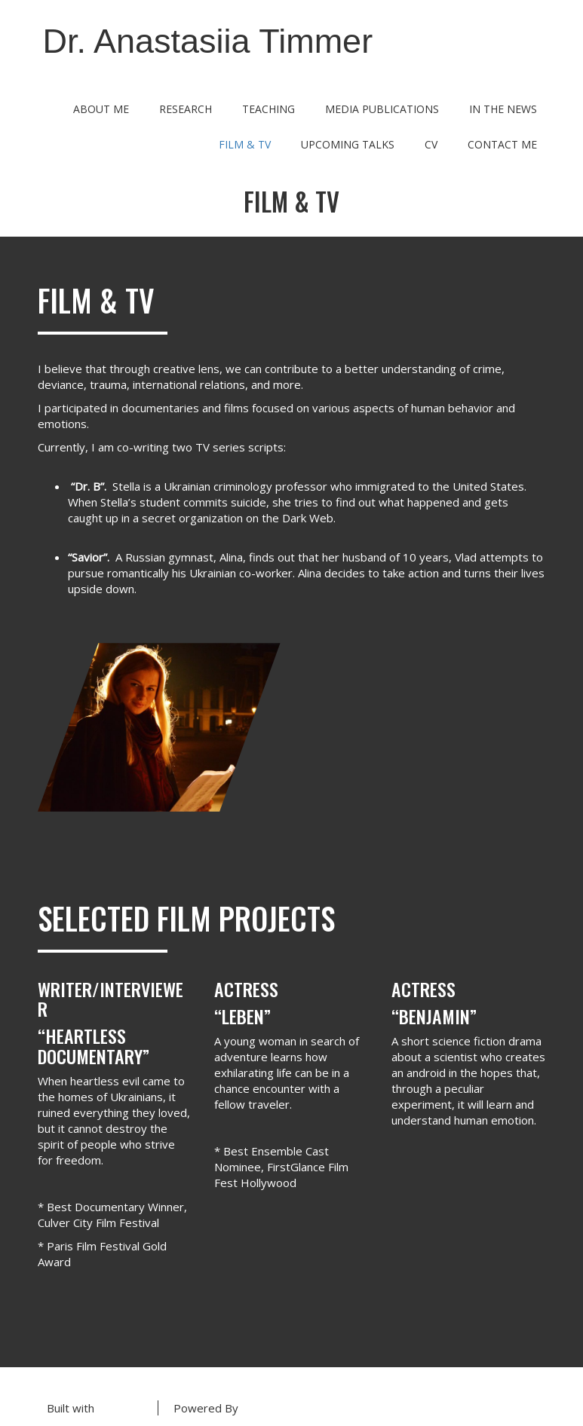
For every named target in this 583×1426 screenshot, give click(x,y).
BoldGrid (120, 1407)
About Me (101, 109)
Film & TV (245, 144)
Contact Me (502, 144)
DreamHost (272, 1407)
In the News (503, 109)
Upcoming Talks (347, 144)
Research (185, 109)
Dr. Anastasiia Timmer (208, 41)
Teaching (268, 109)
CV (431, 144)
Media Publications (382, 109)
